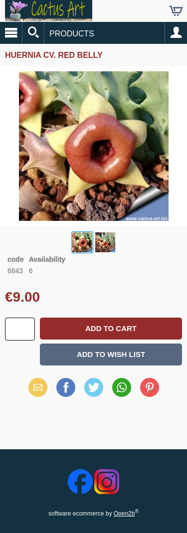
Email (37, 387)
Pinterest (150, 387)
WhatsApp (122, 387)
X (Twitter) (94, 390)
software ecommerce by (93, 513)
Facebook (66, 387)
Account (176, 33)
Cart (176, 11)
